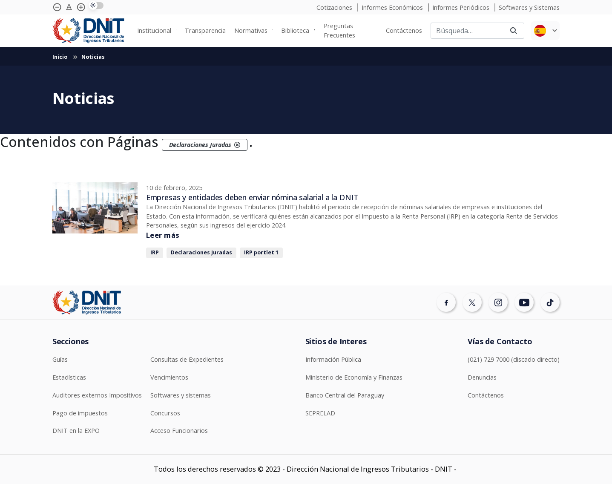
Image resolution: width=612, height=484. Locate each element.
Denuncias (482, 377)
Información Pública (333, 359)
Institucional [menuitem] (154, 30)
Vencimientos (169, 377)
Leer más (163, 235)
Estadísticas (69, 377)
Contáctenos (486, 395)
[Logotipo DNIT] (88, 30)
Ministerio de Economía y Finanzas (353, 377)
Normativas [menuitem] (250, 30)
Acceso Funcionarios (179, 430)
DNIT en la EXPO (76, 430)
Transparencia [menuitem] (205, 30)
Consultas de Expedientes (187, 359)
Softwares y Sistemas (529, 7)
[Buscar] (467, 31)
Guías (60, 359)
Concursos (165, 413)
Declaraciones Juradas (201, 252)
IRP (154, 252)
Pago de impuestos (80, 413)
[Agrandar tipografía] (69, 7)
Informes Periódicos (461, 7)
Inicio (60, 56)
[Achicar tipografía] (57, 7)
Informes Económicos (393, 7)
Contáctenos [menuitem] (404, 30)
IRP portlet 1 (261, 252)
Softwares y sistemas (180, 395)
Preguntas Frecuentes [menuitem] (339, 30)
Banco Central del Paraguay (344, 395)
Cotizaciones (335, 7)
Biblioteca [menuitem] (295, 30)
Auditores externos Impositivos (97, 395)
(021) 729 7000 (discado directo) (514, 359)
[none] (156, 30)
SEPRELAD (320, 413)
